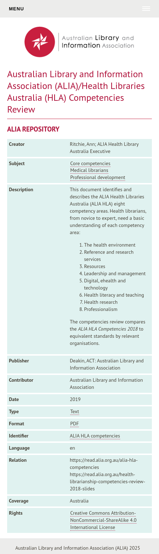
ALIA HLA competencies (95, 435)
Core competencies (90, 163)
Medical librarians (89, 170)
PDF (74, 423)
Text (74, 411)
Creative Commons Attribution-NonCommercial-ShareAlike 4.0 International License (103, 520)
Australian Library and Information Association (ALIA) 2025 (77, 548)
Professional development (97, 177)
